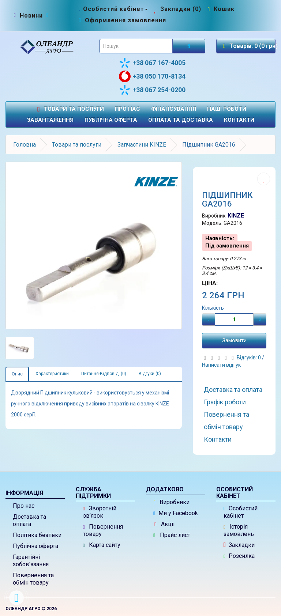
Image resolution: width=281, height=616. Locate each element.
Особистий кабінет (241, 512)
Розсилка (239, 555)
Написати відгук (221, 365)
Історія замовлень (239, 530)
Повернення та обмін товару (226, 421)
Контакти (239, 120)
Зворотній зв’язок (99, 512)
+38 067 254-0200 (152, 90)
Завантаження (50, 120)
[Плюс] (259, 319)
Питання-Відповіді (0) (103, 373)
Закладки (239, 544)
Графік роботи (225, 402)
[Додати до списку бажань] (263, 179)
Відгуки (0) (150, 373)
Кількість (213, 308)
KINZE (236, 215)
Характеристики (52, 373)
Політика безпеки (37, 535)
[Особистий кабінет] (112, 8)
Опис (17, 374)
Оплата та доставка (180, 120)
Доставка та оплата (233, 389)
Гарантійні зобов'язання (31, 560)
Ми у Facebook (175, 513)
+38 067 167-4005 (152, 63)
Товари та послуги (69, 109)
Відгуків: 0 (249, 357)
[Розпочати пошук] (188, 46)
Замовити (234, 340)
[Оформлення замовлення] (121, 20)
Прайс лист (171, 535)
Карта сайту (101, 544)
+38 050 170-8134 (152, 76)
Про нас (127, 109)
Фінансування (173, 109)
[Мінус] (208, 319)
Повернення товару (103, 530)
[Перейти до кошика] (220, 8)
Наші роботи (226, 109)
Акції (164, 524)
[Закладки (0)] (177, 8)
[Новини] (31, 15)
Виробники (172, 502)
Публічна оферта (111, 120)
